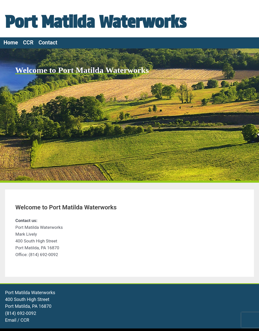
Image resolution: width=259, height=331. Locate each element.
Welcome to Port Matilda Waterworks (85, 102)
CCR (28, 74)
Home (11, 74)
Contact (47, 74)
